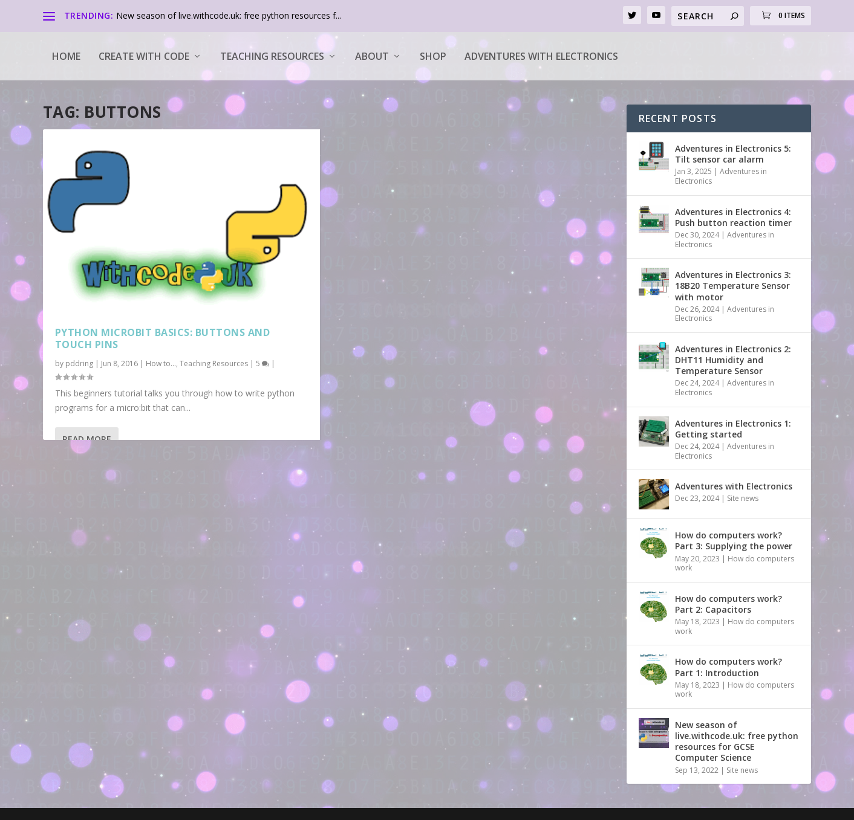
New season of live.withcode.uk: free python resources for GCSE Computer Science (736, 741)
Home (66, 56)
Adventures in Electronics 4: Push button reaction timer (733, 217)
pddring (79, 363)
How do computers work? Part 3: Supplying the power (733, 540)
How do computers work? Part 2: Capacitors (728, 604)
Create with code (144, 56)
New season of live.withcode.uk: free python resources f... (228, 15)
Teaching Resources (272, 56)
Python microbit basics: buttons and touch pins (162, 339)
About (372, 56)
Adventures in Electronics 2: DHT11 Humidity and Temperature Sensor (733, 359)
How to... (161, 363)
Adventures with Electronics (541, 56)
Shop (433, 56)
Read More (86, 439)
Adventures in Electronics (721, 176)
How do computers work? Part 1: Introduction (728, 667)
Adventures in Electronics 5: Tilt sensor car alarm (733, 154)
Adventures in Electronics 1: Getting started (733, 429)
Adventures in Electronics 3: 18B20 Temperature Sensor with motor (733, 285)
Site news (742, 498)
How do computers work (734, 563)
